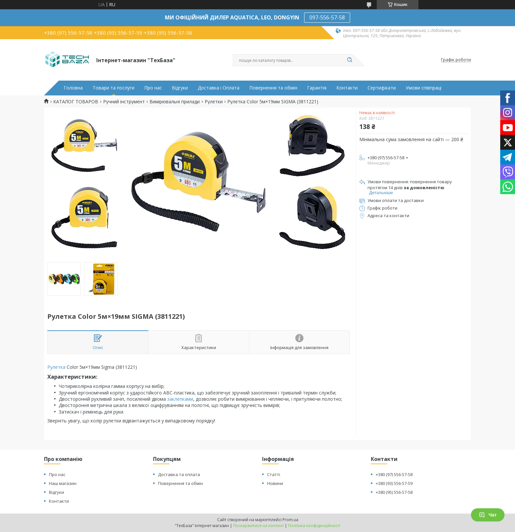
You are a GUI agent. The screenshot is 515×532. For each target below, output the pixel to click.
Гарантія (316, 88)
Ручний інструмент (124, 102)
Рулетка (56, 367)
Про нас (153, 88)
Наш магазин (63, 483)
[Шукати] (349, 60)
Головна (73, 88)
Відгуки (180, 88)
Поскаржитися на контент (258, 525)
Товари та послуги (113, 88)
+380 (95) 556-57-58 (394, 492)
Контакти (347, 88)
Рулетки (214, 102)
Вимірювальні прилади (174, 102)
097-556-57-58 (327, 17)
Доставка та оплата (179, 474)
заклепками (180, 399)
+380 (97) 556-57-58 (394, 474)
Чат (488, 515)
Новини (275, 483)
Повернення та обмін (273, 88)
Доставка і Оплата (218, 88)
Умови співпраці (423, 88)
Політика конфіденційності (314, 525)
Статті (273, 474)
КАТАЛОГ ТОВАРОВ (75, 102)
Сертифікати (382, 88)
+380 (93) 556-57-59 (394, 483)
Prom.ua (290, 519)
